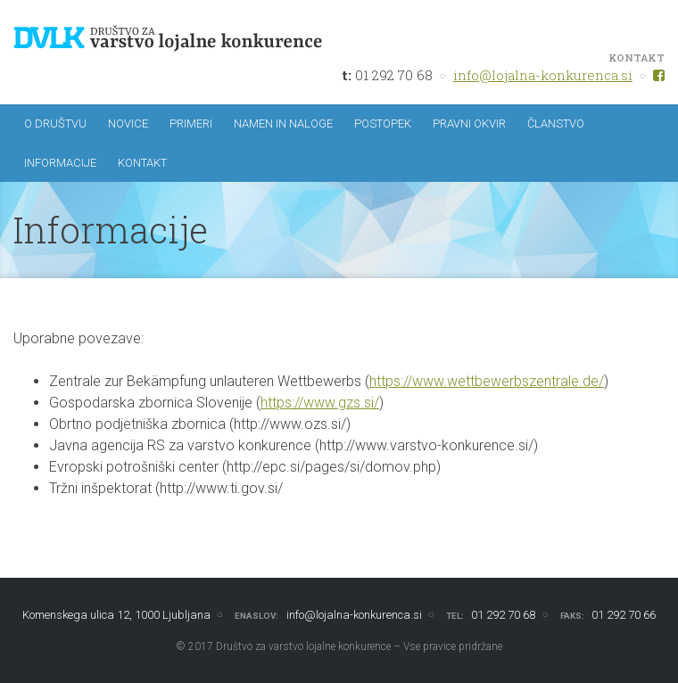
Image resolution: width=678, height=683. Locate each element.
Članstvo (555, 123)
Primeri (191, 123)
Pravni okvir (469, 123)
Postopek (382, 123)
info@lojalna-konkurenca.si (543, 75)
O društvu (55, 123)
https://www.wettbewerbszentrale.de (484, 381)
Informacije (60, 162)
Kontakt (142, 162)
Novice (128, 123)
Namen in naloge (283, 123)
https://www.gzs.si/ (319, 402)
